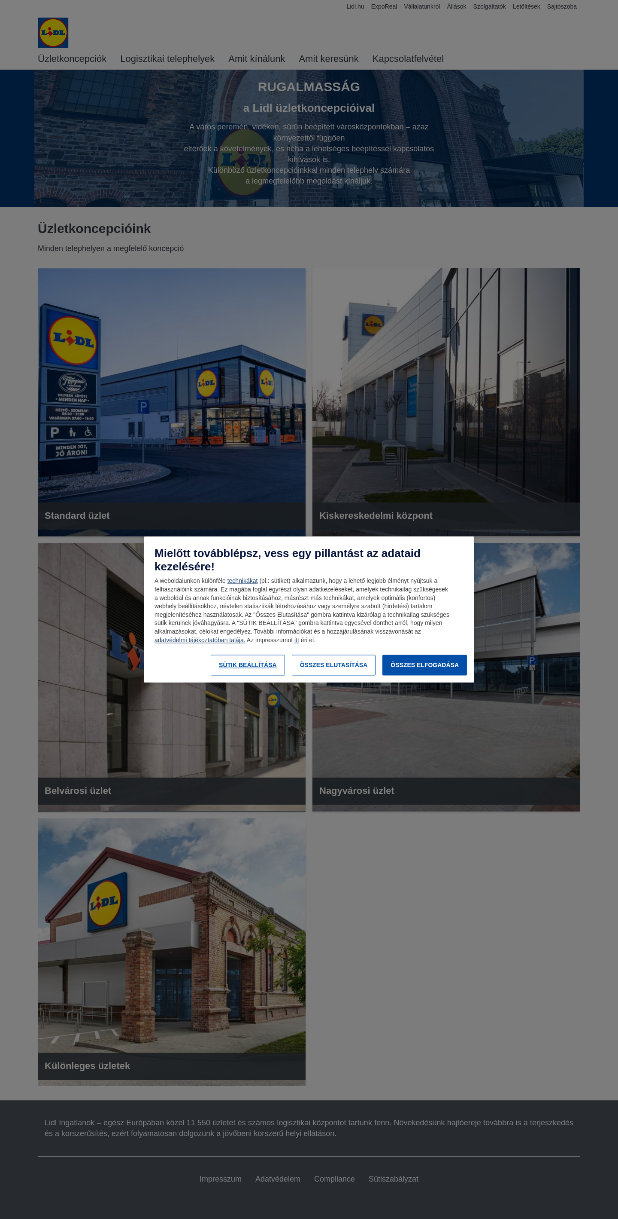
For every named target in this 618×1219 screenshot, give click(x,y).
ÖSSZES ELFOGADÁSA (425, 665)
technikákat (242, 581)
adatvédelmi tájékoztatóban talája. (199, 640)
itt (296, 640)
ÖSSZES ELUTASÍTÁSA (334, 665)
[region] (309, 609)
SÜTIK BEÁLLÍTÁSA (248, 665)
